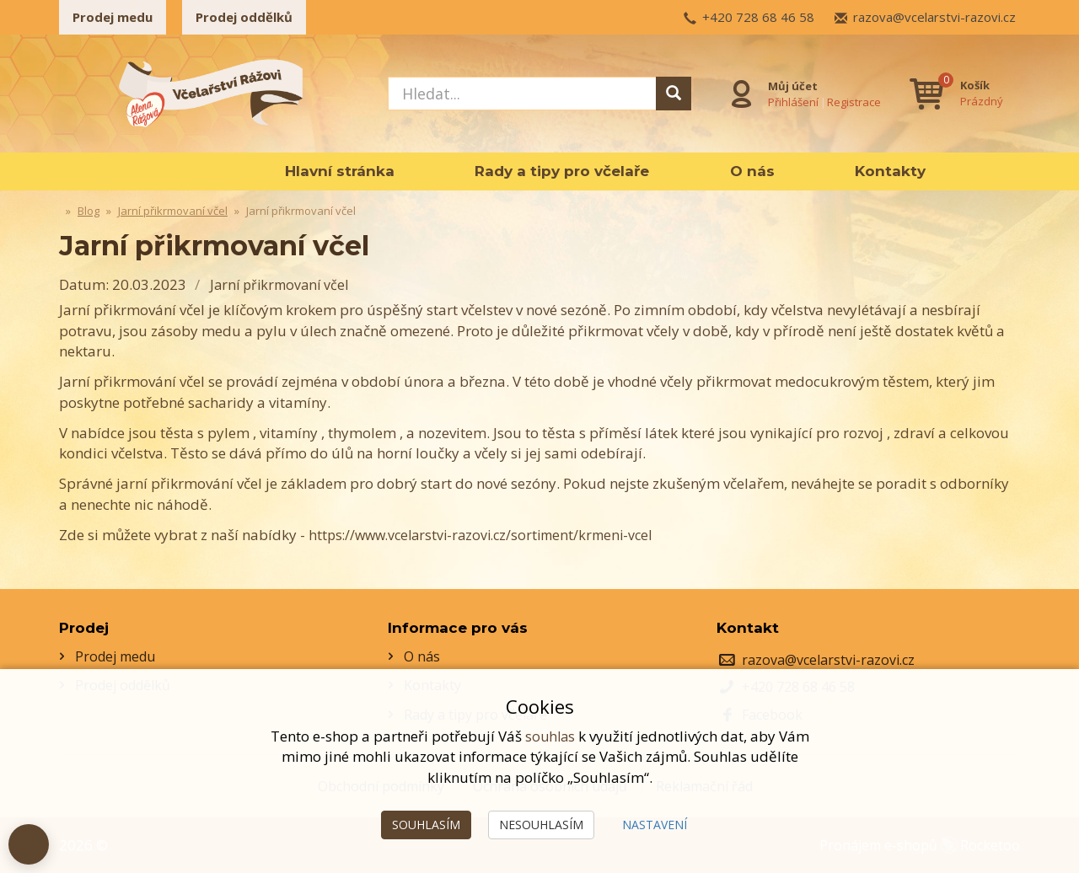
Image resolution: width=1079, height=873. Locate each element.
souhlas (549, 736)
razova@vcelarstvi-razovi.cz (934, 16)
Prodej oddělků (244, 16)
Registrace (851, 100)
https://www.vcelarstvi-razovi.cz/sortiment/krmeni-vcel (489, 534)
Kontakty (890, 171)
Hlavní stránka (340, 171)
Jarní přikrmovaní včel (283, 284)
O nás (752, 171)
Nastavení (654, 825)
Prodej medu (112, 16)
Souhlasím (426, 825)
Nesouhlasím (541, 825)
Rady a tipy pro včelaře (562, 171)
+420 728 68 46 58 (758, 16)
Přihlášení (790, 100)
